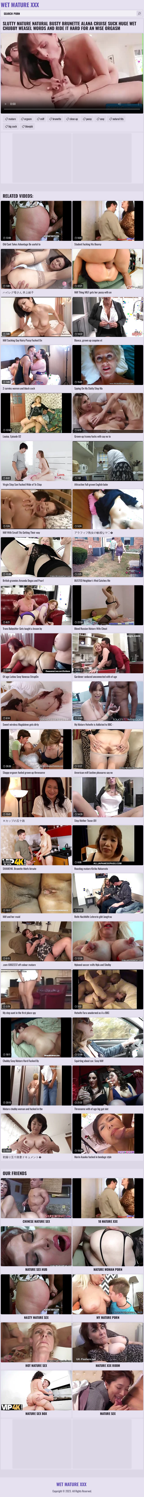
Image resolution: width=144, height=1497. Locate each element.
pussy (89, 119)
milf (42, 119)
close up (74, 119)
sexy (102, 119)
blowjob (29, 126)
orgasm (28, 119)
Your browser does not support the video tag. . (72, 73)
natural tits (118, 119)
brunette (57, 119)
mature (12, 119)
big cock (12, 126)
